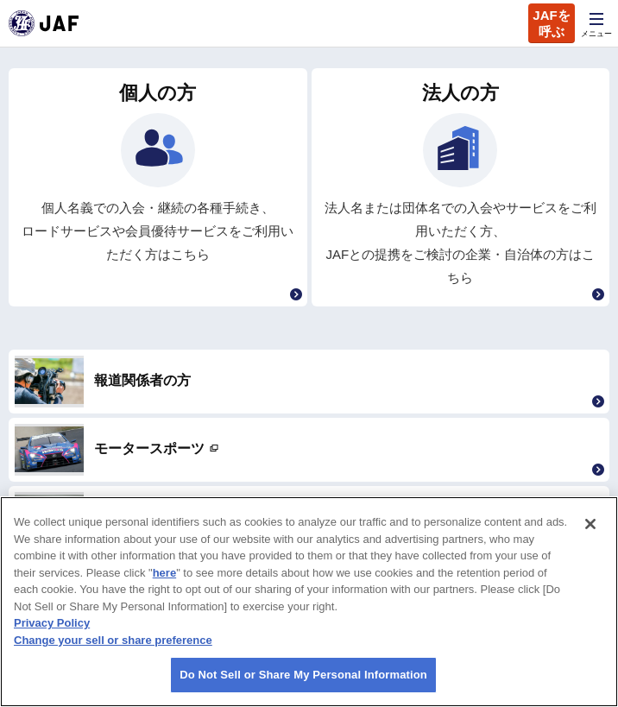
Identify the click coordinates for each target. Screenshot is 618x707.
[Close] (590, 524)
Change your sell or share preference (113, 640)
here (164, 572)
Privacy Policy (52, 622)
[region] (309, 601)
